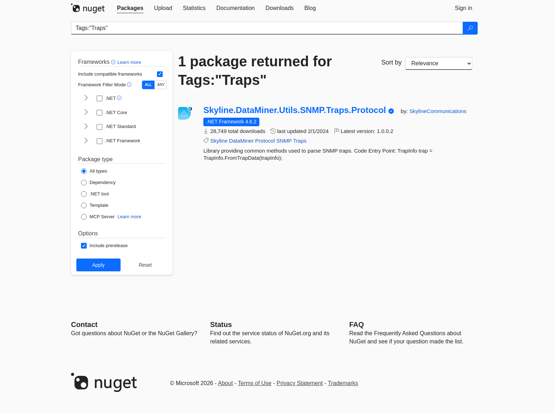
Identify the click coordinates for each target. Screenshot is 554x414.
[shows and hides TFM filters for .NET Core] (86, 113)
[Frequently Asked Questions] (356, 324)
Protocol (265, 141)
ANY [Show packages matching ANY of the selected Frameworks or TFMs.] (161, 85)
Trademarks (343, 383)
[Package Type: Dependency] (98, 182)
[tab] (130, 8)
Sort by (391, 62)
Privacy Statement (299, 383)
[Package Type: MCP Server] (98, 217)
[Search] (470, 28)
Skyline (218, 141)
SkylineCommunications (438, 111)
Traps (300, 141)
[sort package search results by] (438, 63)
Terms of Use (254, 383)
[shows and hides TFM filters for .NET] (86, 98)
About (225, 383)
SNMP (284, 141)
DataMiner (241, 141)
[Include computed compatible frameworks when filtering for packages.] (160, 74)
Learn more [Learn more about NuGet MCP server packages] (129, 216)
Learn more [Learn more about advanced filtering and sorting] (129, 62)
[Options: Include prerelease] (104, 245)
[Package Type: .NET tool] (95, 194)
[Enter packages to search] (267, 28)
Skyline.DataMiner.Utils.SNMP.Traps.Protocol (294, 110)
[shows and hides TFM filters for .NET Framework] (86, 141)
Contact (84, 324)
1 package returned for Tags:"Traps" (255, 70)
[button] (114, 62)
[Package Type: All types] (94, 171)
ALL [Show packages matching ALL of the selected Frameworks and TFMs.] (148, 85)
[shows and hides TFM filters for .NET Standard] (86, 127)
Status (221, 324)
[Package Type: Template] (94, 205)
